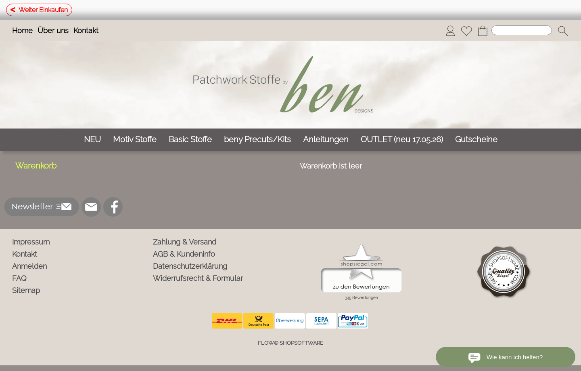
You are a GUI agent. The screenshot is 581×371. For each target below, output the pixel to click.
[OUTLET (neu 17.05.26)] (402, 140)
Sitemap (26, 290)
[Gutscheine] (476, 140)
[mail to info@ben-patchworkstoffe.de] (91, 207)
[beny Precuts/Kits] (257, 140)
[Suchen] (521, 30)
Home (22, 30)
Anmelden (29, 266)
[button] (563, 31)
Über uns (53, 30)
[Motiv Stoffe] (135, 140)
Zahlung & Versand (184, 242)
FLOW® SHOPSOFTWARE (290, 343)
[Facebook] (113, 207)
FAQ (19, 278)
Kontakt (85, 30)
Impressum (31, 242)
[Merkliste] (466, 31)
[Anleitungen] (326, 140)
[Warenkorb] (483, 31)
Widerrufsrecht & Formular (198, 278)
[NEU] (92, 140)
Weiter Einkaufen (39, 10)
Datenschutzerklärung (190, 266)
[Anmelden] (450, 31)
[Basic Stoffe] (190, 140)
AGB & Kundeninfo (184, 254)
